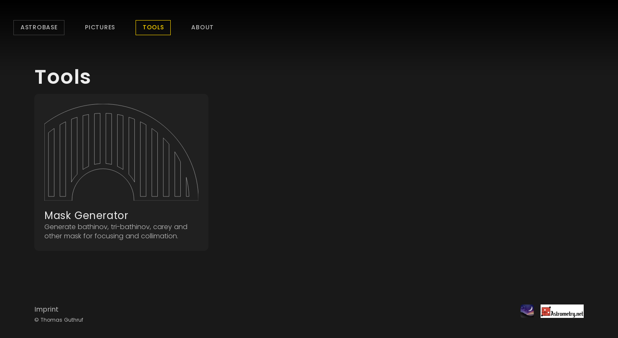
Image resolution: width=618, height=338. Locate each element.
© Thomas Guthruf (58, 319)
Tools (153, 27)
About (202, 27)
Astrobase (39, 27)
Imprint (46, 309)
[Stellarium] (524, 314)
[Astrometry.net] (559, 314)
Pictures (100, 27)
